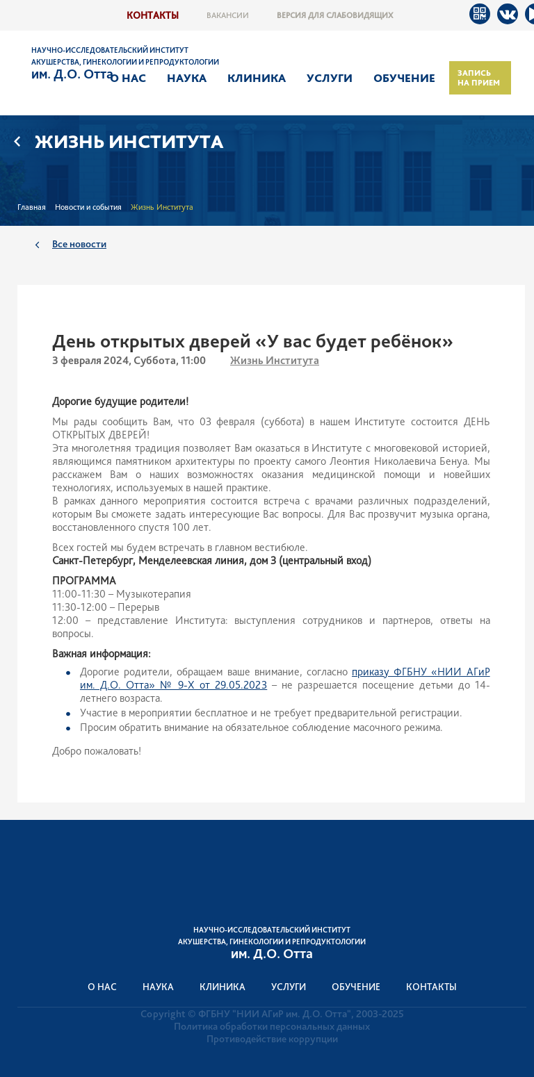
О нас (128, 78)
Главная (31, 207)
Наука (187, 78)
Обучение (404, 78)
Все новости (79, 243)
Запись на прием (479, 78)
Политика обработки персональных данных (272, 1026)
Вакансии (228, 15)
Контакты (153, 15)
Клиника (256, 78)
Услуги (330, 78)
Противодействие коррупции (272, 1039)
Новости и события (88, 207)
